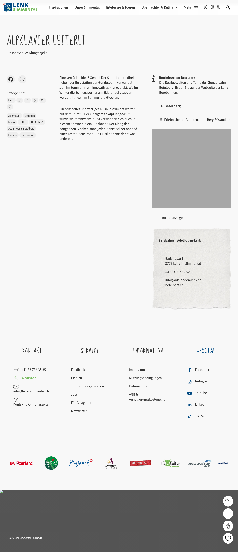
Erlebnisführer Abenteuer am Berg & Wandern (197, 120)
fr (218, 7)
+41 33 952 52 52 (177, 272)
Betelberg (170, 106)
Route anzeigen (168, 218)
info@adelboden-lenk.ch (183, 280)
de (205, 7)
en (212, 7)
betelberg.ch (174, 285)
